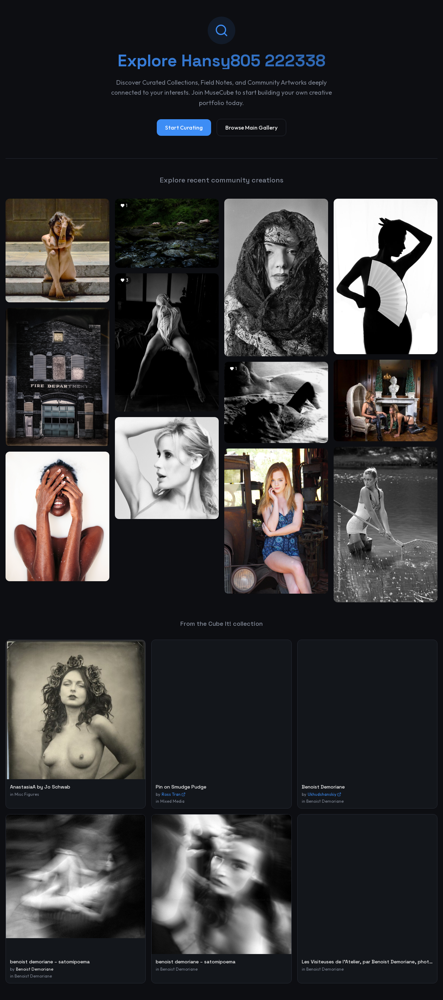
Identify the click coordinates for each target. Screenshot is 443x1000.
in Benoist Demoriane (323, 801)
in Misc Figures (24, 794)
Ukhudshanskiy (324, 794)
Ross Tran (174, 794)
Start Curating (184, 127)
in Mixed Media (170, 801)
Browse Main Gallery (251, 127)
